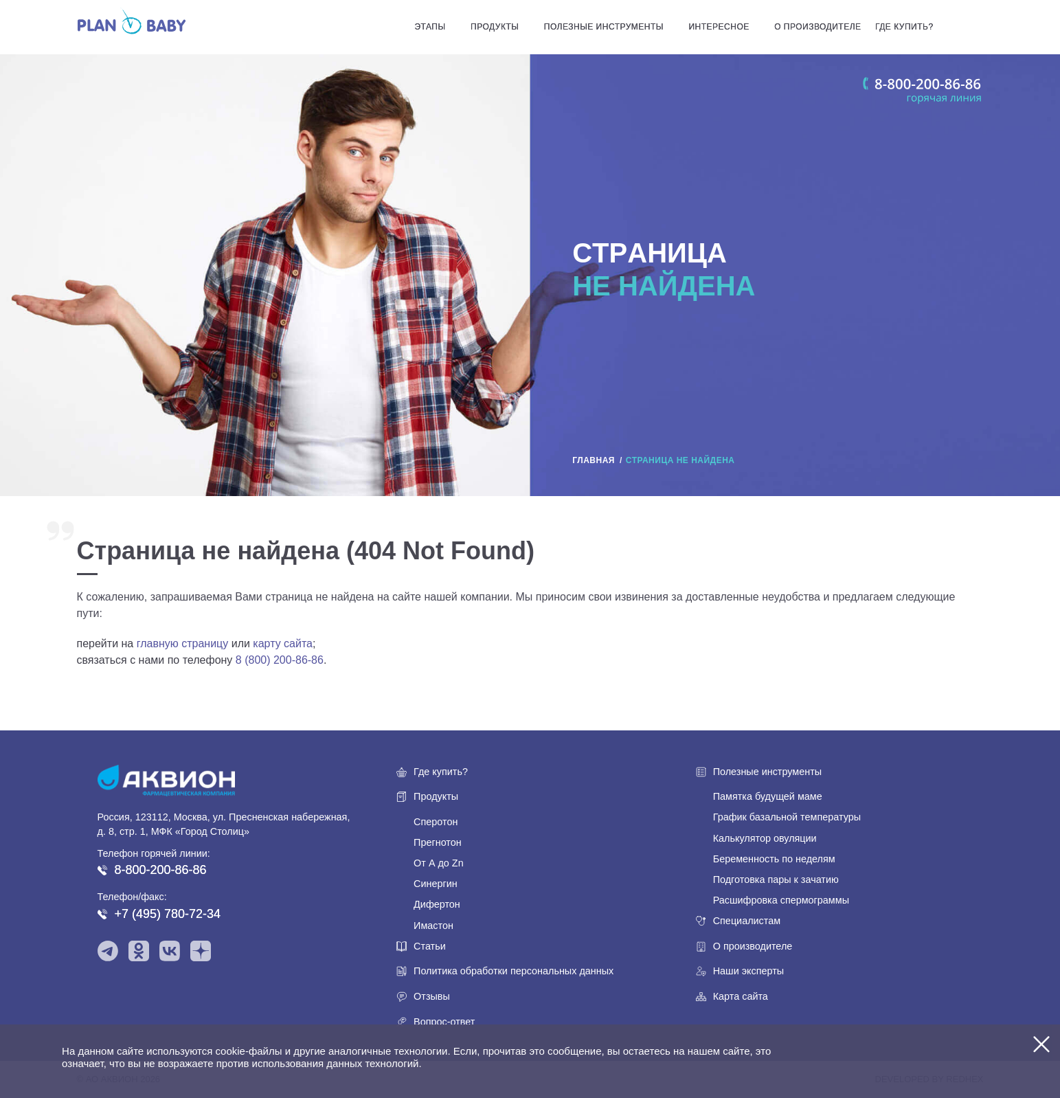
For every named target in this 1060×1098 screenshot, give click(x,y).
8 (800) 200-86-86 (280, 660)
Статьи (430, 946)
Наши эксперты (748, 970)
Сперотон (436, 821)
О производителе (817, 27)
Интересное (718, 27)
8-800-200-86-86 (161, 870)
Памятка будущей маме (767, 796)
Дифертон (437, 904)
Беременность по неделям (774, 858)
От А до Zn (439, 863)
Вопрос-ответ (444, 1021)
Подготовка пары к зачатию (776, 879)
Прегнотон (438, 842)
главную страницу (183, 643)
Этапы (429, 27)
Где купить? (904, 27)
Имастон (433, 925)
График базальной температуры (787, 816)
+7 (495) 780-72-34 (168, 914)
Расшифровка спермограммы (781, 900)
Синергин (436, 883)
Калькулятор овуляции (765, 838)
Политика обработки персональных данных (513, 970)
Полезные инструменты (604, 27)
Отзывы (432, 996)
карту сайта (283, 643)
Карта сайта (740, 996)
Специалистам (746, 920)
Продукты (495, 27)
